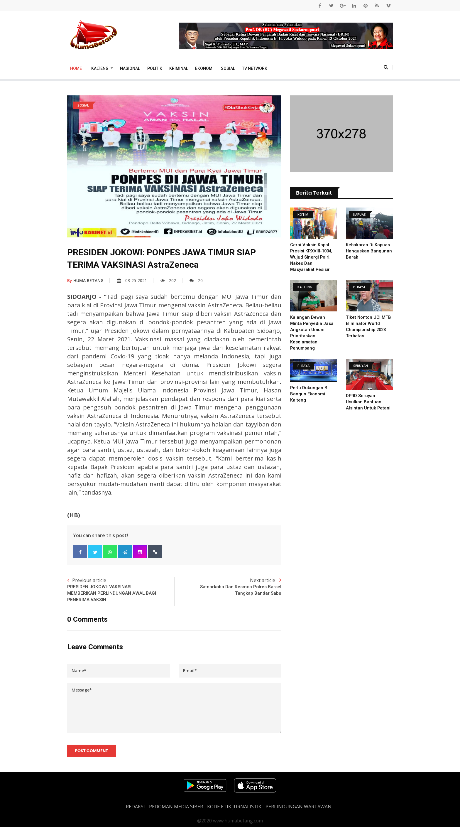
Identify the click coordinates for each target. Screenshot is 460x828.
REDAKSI (135, 807)
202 (168, 280)
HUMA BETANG (85, 280)
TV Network (254, 68)
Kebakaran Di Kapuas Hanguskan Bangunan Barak (369, 251)
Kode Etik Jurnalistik (234, 807)
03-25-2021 (132, 280)
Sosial (228, 68)
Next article (227, 587)
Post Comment (91, 752)
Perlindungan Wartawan (298, 807)
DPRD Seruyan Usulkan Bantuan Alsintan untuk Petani (368, 402)
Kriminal (178, 68)
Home (76, 68)
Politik (154, 68)
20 (196, 280)
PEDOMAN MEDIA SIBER (176, 807)
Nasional (130, 68)
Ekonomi (204, 68)
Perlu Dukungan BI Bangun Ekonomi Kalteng (309, 394)
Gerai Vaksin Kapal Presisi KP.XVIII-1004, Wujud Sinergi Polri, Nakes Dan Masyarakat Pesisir (312, 257)
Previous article (120, 590)
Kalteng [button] (100, 68)
